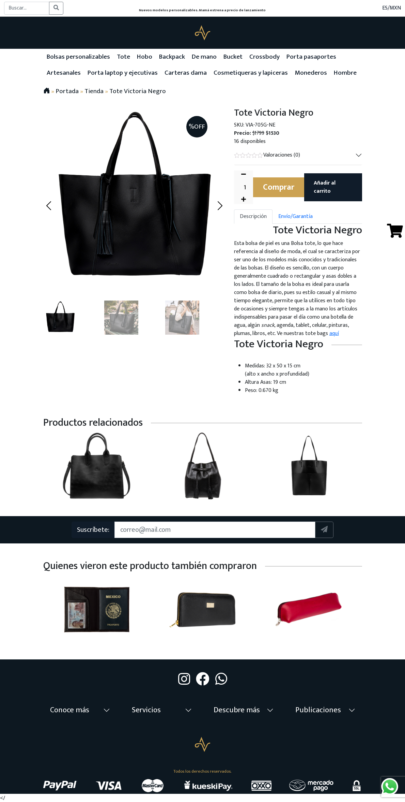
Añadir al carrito (325, 187)
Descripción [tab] (253, 216)
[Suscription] (214, 530)
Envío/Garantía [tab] (295, 216)
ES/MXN (391, 8)
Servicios (146, 710)
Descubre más (237, 710)
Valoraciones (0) (267, 155)
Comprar (278, 187)
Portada (67, 91)
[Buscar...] (26, 8)
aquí (334, 333)
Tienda (94, 91)
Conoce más (69, 710)
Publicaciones (318, 710)
